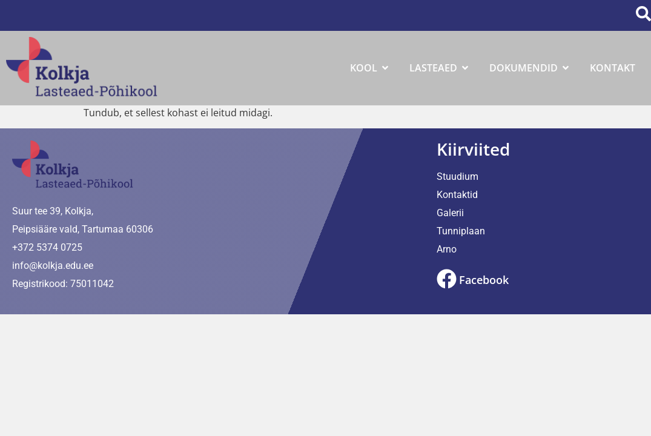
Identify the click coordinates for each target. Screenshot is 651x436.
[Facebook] (447, 279)
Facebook (484, 279)
